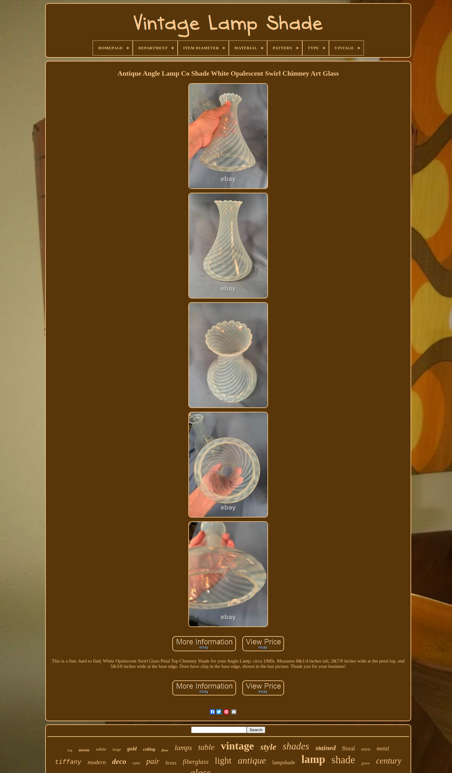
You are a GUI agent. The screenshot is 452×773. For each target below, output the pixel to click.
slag (69, 750)
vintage (237, 746)
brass (171, 762)
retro (365, 749)
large (116, 749)
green (365, 763)
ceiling (149, 749)
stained (325, 748)
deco (119, 761)
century (388, 760)
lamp (313, 759)
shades (295, 746)
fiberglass (195, 761)
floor (164, 750)
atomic (83, 750)
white (101, 749)
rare (136, 763)
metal (383, 748)
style (268, 747)
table (206, 747)
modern (97, 762)
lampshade (283, 762)
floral (348, 748)
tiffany (68, 762)
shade (343, 759)
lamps (183, 748)
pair (152, 761)
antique (252, 760)
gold (132, 749)
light (223, 760)
